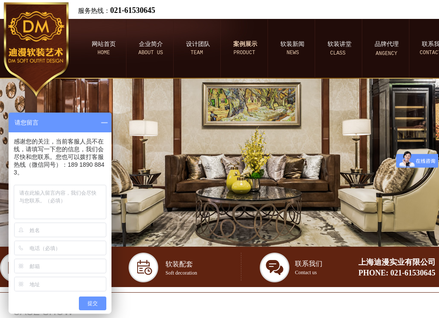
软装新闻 (292, 44)
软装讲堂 (340, 44)
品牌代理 (387, 44)
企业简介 (151, 44)
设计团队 (198, 44)
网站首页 (104, 44)
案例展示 (245, 44)
